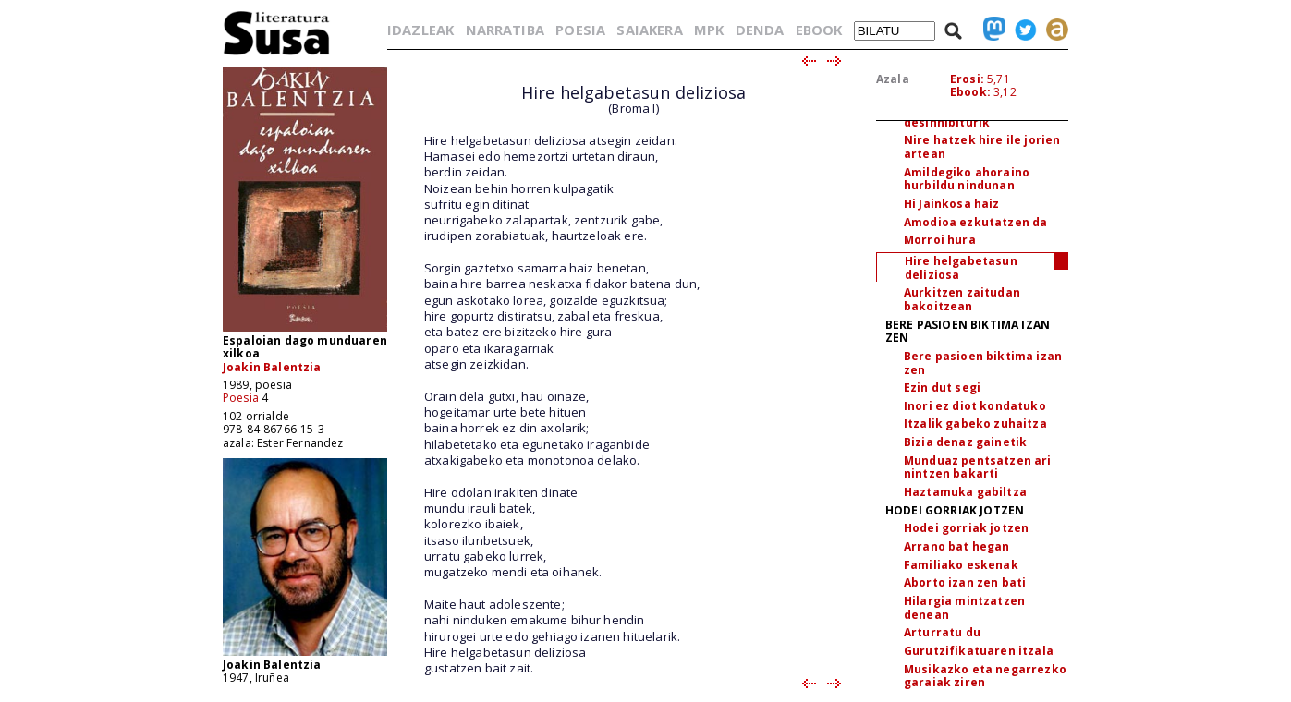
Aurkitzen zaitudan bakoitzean (962, 299)
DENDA (760, 29)
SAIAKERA (649, 29)
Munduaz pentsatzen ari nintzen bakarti (978, 467)
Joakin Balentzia (272, 367)
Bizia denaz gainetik (965, 442)
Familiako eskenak (961, 565)
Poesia (241, 397)
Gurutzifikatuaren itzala (979, 651)
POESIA (580, 29)
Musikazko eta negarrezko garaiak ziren (985, 676)
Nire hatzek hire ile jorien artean (982, 147)
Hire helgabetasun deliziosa (961, 268)
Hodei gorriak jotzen (966, 528)
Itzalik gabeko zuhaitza (975, 423)
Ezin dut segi (942, 387)
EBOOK (819, 29)
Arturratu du (942, 632)
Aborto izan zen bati (965, 582)
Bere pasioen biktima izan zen (983, 363)
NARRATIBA (505, 29)
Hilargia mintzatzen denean (964, 608)
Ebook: (970, 92)
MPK (709, 29)
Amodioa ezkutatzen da (975, 222)
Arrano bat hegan (957, 546)
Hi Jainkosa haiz (952, 204)
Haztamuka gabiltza (965, 492)
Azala (892, 79)
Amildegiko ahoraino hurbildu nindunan (966, 179)
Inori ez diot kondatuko (975, 406)
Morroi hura (940, 240)
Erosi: (967, 79)
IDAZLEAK (420, 29)
